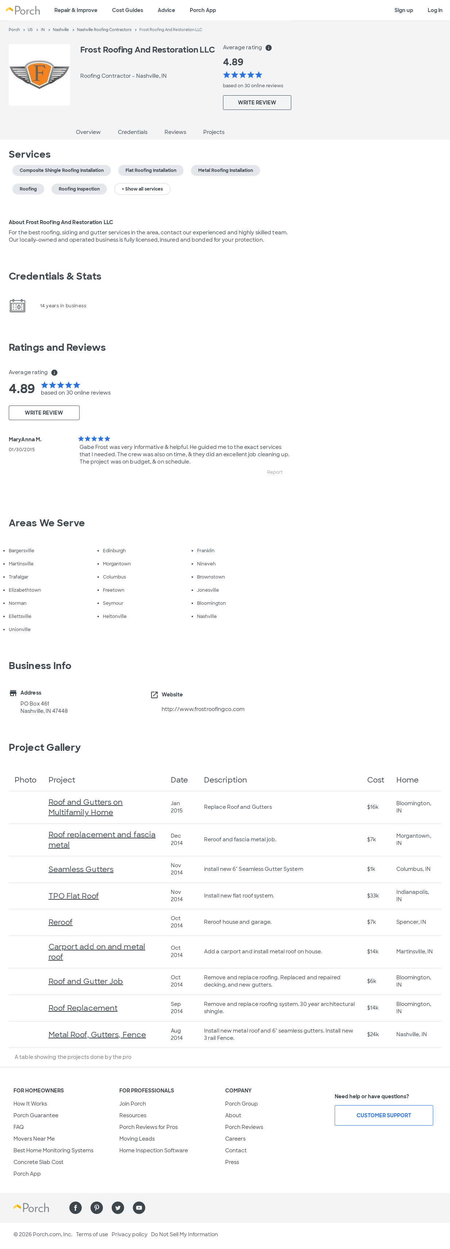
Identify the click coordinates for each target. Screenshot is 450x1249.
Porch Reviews (244, 1127)
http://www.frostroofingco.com (203, 709)
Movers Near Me (34, 1138)
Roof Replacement (83, 1008)
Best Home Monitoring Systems (53, 1150)
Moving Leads (137, 1138)
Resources (132, 1115)
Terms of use (92, 1234)
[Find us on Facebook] (75, 1208)
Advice (166, 10)
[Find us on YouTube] (139, 1208)
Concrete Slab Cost (39, 1162)
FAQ (19, 1127)
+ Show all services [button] (142, 189)
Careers (235, 1138)
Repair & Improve (75, 10)
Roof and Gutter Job (86, 981)
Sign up (404, 10)
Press (232, 1162)
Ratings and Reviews (57, 347)
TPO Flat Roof (74, 896)
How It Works (30, 1103)
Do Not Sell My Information (184, 1234)
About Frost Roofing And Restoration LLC (61, 222)
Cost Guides (127, 10)
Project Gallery (45, 747)
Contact (236, 1150)
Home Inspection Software (153, 1150)
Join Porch (132, 1103)
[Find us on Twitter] (118, 1208)
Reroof (61, 922)
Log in (435, 10)
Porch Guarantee (36, 1115)
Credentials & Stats (55, 276)
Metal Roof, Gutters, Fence (97, 1034)
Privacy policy (129, 1234)
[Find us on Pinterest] (97, 1208)
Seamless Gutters (81, 869)
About (233, 1115)
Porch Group (241, 1103)
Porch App (203, 10)
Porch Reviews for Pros (148, 1127)
